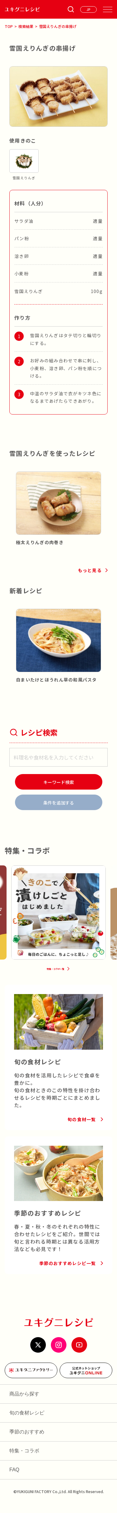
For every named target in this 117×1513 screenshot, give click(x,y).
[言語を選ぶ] (88, 9)
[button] (14, 501)
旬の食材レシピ (26, 1422)
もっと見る (90, 570)
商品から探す (24, 1403)
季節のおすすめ (26, 1441)
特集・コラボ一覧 (55, 975)
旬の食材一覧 (81, 1129)
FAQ (14, 1479)
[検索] (58, 782)
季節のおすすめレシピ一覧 (67, 1272)
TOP (9, 26)
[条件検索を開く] (71, 9)
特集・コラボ (24, 1460)
